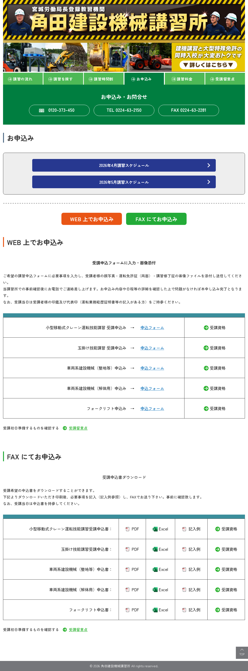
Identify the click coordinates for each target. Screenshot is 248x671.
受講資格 (218, 327)
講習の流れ (23, 78)
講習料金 (184, 78)
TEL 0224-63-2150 (124, 110)
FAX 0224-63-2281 (188, 110)
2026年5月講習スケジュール (124, 182)
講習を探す (63, 78)
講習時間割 (103, 78)
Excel (163, 529)
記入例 (194, 529)
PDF (135, 529)
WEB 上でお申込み (91, 219)
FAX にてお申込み (156, 219)
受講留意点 (225, 78)
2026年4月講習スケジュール (124, 165)
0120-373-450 (61, 110)
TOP (241, 654)
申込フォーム (152, 327)
